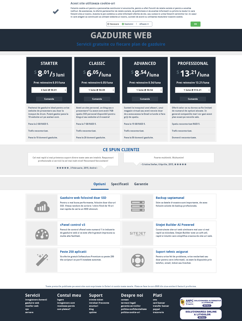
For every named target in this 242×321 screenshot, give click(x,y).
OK (195, 24)
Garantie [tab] (141, 184)
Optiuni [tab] (99, 184)
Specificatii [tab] (120, 184)
